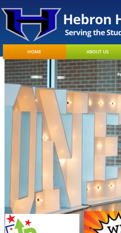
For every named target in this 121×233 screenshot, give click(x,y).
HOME (34, 51)
